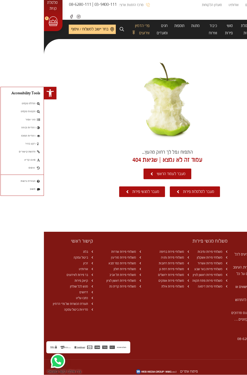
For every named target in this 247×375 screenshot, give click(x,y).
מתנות (151, 25)
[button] (6, 93)
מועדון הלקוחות (168, 5)
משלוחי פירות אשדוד (169, 263)
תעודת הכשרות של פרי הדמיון (29, 304)
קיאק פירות (40, 281)
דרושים (42, 292)
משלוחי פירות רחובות (130, 263)
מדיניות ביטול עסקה (34, 309)
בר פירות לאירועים (36, 275)
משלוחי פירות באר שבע (167, 269)
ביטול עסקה (39, 257)
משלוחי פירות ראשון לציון (166, 275)
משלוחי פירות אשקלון (168, 257)
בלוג (44, 252)
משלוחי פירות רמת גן (130, 269)
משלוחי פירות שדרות (82, 252)
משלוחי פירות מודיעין (82, 257)
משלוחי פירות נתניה (131, 257)
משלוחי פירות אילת (131, 286)
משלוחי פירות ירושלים (129, 275)
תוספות (135, 25)
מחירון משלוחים (211, 5)
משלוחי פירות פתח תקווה (166, 281)
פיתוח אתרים (145, 371)
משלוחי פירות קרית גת (81, 286)
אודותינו (190, 5)
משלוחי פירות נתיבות (169, 252)
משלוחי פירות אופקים (130, 281)
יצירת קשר (214, 14)
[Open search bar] (77, 29)
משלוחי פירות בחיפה (130, 252)
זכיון (43, 263)
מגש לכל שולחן (37, 286)
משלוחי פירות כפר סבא (81, 263)
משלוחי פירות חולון (83, 269)
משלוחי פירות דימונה (169, 286)
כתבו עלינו (40, 298)
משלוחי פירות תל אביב (81, 275)
